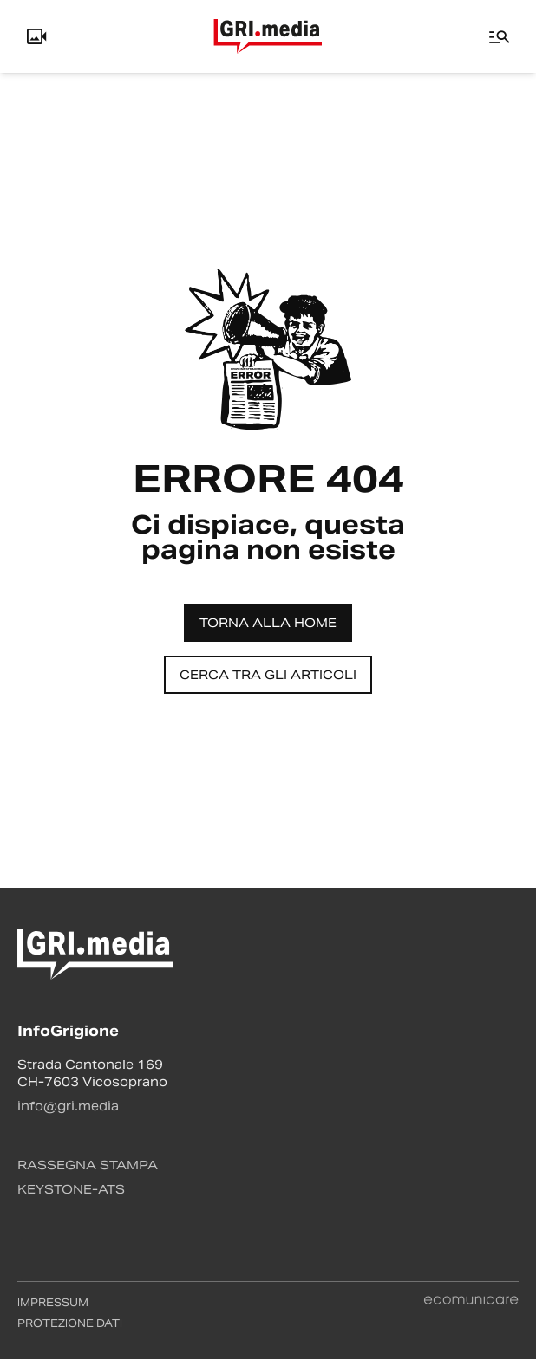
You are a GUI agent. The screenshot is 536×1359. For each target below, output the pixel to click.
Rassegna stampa (87, 1165)
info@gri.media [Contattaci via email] (68, 1106)
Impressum (52, 1302)
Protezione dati (69, 1323)
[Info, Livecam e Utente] (36, 36)
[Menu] (499, 36)
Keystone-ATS (71, 1189)
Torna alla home (268, 623)
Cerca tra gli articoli (268, 675)
